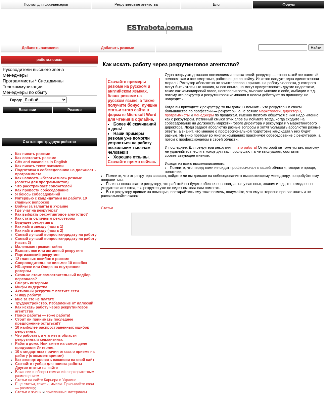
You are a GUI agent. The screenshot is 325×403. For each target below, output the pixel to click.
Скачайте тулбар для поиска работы (48, 364)
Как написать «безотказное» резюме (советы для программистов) (48, 180)
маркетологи (270, 111)
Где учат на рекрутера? (36, 210)
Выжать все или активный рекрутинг (49, 251)
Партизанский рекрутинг (37, 255)
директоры (292, 111)
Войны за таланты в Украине (41, 206)
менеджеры (204, 115)
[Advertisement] (49, 124)
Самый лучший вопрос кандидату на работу (56, 234)
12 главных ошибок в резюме (42, 259)
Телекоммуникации (49, 87)
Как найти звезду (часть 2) (39, 230)
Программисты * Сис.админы (49, 81)
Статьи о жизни (28, 392)
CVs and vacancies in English (41, 162)
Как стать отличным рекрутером (45, 218)
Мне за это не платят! (34, 299)
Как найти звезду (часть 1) (39, 226)
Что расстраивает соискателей (43, 186)
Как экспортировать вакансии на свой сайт (54, 360)
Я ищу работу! (28, 295)
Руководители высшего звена (49, 70)
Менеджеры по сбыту (49, 93)
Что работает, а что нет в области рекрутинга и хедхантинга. (46, 337)
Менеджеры (49, 75)
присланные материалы (66, 392)
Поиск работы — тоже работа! (42, 315)
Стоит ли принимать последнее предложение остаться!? (44, 321)
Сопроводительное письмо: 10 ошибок (51, 263)
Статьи (107, 208)
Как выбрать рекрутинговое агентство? (51, 214)
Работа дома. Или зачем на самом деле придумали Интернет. (51, 345)
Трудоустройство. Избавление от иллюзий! (55, 303)
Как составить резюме (35, 158)
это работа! (247, 147)
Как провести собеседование (41, 190)
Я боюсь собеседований (37, 194)
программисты (177, 115)
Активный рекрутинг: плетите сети (47, 291)
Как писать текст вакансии (39, 166)
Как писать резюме (32, 154)
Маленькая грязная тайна (38, 247)
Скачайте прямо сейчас (131, 161)
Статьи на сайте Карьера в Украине (45, 380)
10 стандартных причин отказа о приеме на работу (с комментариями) (55, 354)
